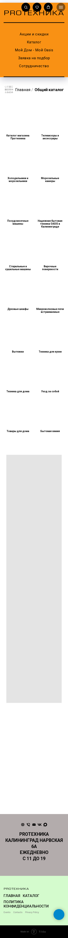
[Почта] (34, 824)
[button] (26, 7)
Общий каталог (49, 89)
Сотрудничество (34, 66)
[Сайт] (22, 824)
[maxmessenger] (45, 824)
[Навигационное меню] (61, 7)
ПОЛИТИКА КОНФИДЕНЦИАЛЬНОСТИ (26, 904)
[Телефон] (28, 824)
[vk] (39, 824)
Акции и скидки (34, 34)
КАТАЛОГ (31, 896)
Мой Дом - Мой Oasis (34, 50)
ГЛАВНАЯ (12, 896)
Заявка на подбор (34, 58)
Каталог (34, 42)
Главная (17, 89)
